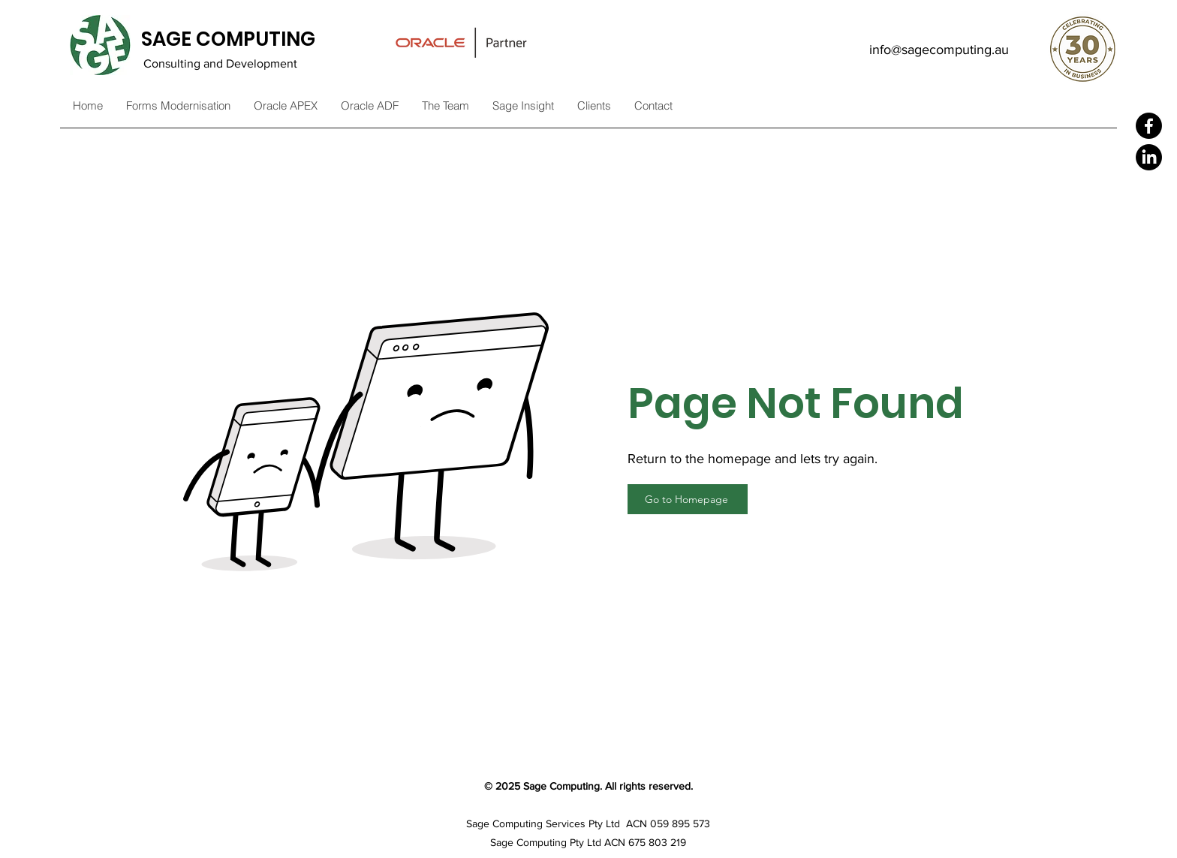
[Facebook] (1149, 126)
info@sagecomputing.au (939, 49)
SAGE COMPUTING (228, 39)
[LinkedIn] (1149, 157)
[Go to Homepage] (688, 499)
